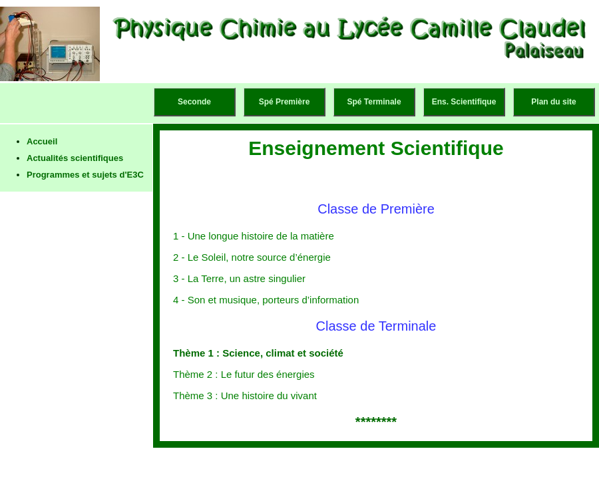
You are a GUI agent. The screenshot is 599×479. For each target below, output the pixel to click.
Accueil (42, 141)
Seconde (194, 101)
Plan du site (553, 101)
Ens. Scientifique (464, 101)
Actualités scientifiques (75, 158)
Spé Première (284, 101)
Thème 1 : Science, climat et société (258, 353)
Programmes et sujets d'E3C (85, 175)
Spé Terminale (374, 101)
